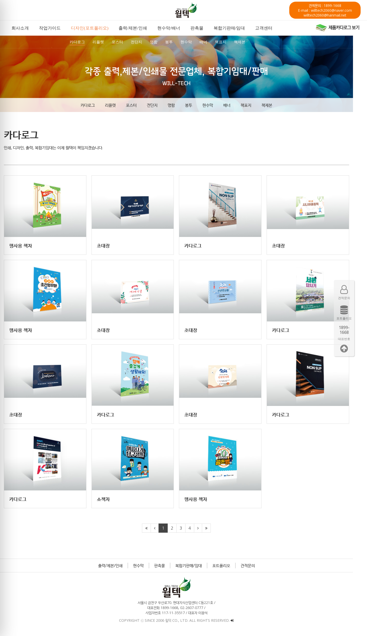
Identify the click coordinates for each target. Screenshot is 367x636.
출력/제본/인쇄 (117, 568)
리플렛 (117, 105)
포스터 (138, 105)
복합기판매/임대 (195, 568)
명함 (178, 105)
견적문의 (255, 568)
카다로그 (95, 105)
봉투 (195, 105)
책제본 (274, 105)
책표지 (253, 105)
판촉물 (166, 568)
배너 (234, 105)
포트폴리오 (228, 568)
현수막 (214, 105)
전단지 (159, 105)
